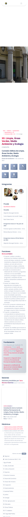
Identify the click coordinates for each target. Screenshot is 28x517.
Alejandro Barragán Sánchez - (13, 243)
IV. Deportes (6, 472)
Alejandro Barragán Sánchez (11, 213)
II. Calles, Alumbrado (8, 466)
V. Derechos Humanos (9, 475)
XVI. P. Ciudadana (7, 510)
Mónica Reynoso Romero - (12, 232)
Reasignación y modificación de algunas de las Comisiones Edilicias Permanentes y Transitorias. (13, 367)
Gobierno (9, 130)
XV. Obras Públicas (8, 507)
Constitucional (7, 347)
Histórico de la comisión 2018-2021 (13, 427)
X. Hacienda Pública (8, 491)
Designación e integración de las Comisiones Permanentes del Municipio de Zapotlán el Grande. (12, 360)
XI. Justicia (5, 494)
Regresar (6, 456)
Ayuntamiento (16, 130)
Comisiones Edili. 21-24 (10, 134)
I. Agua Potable (7, 462)
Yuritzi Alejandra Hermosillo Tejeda (13, 216)
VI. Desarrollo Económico (9, 478)
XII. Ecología (6, 498)
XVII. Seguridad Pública (9, 514)
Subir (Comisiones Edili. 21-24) (11, 459)
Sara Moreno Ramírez (9, 206)
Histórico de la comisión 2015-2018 (13, 429)
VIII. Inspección (7, 485)
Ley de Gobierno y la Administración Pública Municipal (13, 349)
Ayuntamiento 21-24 (9, 132)
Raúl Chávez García (9, 219)
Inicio (4, 130)
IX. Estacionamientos (8, 488)
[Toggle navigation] (21, 3)
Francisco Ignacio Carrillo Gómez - (14, 229)
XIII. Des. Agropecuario (9, 501)
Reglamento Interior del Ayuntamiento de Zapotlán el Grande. (14, 353)
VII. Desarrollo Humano (9, 481)
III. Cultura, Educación (8, 469)
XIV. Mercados (6, 504)
